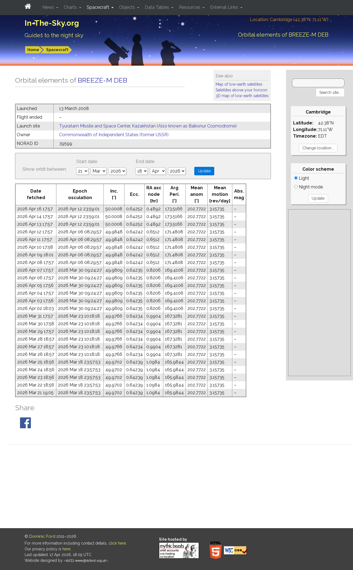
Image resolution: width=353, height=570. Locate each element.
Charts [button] (71, 7)
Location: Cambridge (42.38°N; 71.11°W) (289, 19)
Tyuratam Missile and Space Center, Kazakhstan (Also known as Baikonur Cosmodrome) (148, 126)
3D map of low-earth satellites (242, 96)
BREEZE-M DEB (102, 80)
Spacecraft (57, 50)
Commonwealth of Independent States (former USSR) (114, 134)
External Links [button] (224, 7)
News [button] (48, 7)
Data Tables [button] (157, 7)
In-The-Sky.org (52, 23)
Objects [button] (127, 7)
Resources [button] (190, 7)
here (66, 549)
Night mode (308, 187)
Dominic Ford (42, 536)
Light (301, 178)
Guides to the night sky (54, 35)
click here (117, 543)
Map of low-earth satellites (239, 84)
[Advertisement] (319, 293)
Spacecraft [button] (98, 7)
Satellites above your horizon (241, 90)
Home (33, 50)
